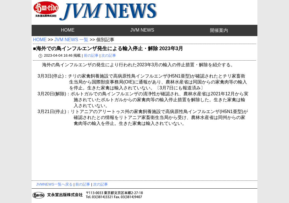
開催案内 (219, 30)
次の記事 (108, 55)
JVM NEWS (142, 30)
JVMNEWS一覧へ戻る (54, 184)
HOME (68, 30)
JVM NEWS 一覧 (71, 39)
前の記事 (91, 55)
